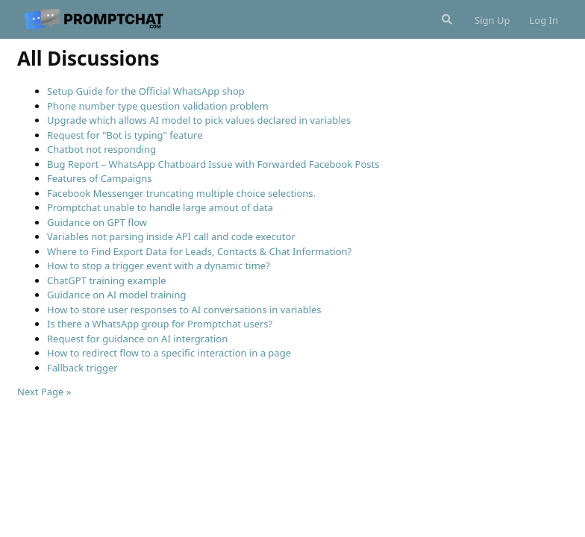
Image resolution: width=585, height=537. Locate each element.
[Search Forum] (445, 19)
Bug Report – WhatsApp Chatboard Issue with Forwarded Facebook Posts (213, 164)
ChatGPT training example (106, 280)
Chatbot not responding (101, 149)
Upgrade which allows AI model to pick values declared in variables (199, 120)
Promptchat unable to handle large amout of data (160, 207)
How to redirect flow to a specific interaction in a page (169, 352)
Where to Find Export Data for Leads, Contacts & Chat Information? (199, 251)
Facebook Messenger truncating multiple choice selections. (181, 193)
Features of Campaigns (99, 178)
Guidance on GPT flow (97, 222)
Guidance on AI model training (116, 294)
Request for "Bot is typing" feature (124, 135)
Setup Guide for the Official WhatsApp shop (146, 91)
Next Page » (44, 391)
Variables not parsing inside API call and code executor (171, 236)
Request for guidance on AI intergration (137, 338)
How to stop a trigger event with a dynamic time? (158, 265)
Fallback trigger (82, 367)
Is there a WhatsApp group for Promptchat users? (159, 323)
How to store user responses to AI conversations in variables (184, 309)
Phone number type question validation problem (158, 106)
